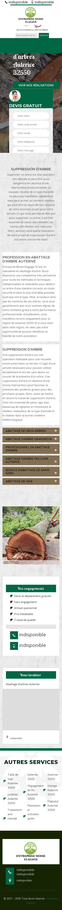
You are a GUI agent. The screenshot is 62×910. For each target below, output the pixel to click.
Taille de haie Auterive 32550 (10, 781)
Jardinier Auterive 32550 (10, 799)
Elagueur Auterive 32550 (51, 805)
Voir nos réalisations (36, 85)
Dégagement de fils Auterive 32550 (31, 792)
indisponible (16, 2)
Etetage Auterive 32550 (50, 790)
